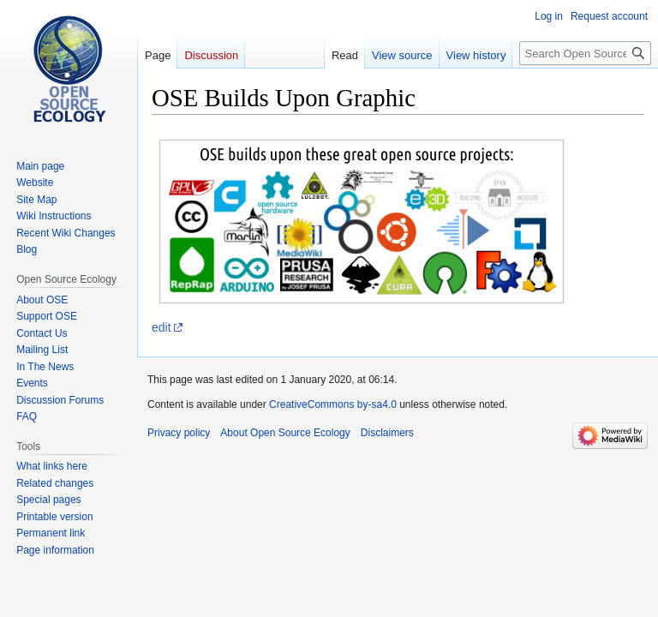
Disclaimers (387, 433)
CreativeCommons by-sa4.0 (333, 404)
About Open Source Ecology (285, 433)
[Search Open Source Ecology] (585, 53)
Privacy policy (178, 433)
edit (161, 327)
